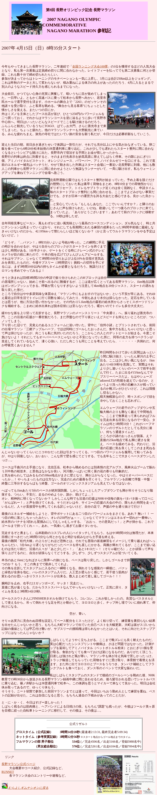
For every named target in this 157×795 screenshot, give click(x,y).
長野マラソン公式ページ (18, 764)
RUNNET (8, 772)
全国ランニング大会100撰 (90, 66)
